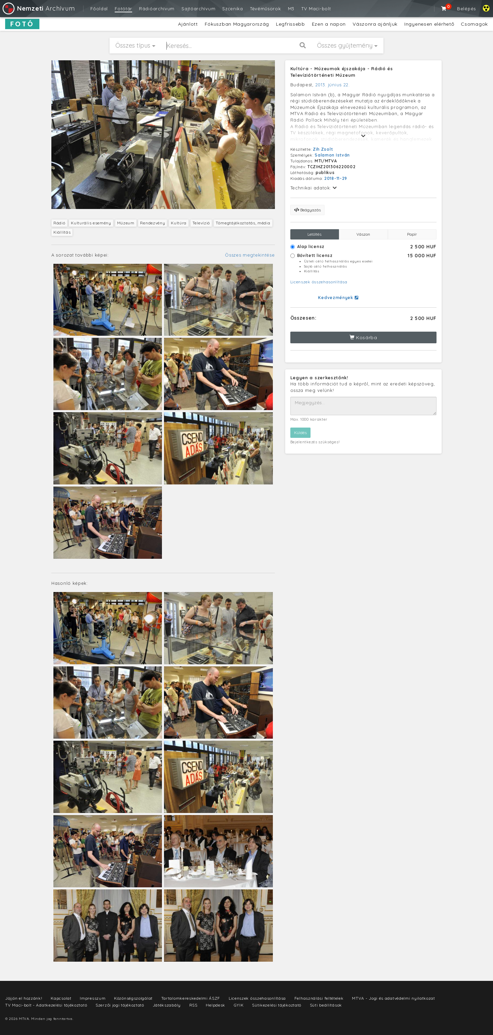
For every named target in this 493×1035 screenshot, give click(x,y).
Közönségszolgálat (133, 998)
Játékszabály (167, 1005)
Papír (412, 234)
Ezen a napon (329, 24)
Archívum (38, 8)
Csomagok (474, 24)
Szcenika (232, 8)
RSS (193, 1005)
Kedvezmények (338, 297)
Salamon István (332, 155)
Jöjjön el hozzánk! (23, 998)
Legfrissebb (290, 24)
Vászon (363, 234)
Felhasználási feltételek (319, 998)
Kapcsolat (61, 998)
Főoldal (99, 8)
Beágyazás (307, 209)
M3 (291, 8)
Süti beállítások (326, 1005)
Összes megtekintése (250, 255)
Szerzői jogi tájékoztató (120, 1005)
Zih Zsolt (323, 149)
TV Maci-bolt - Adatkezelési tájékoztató (46, 1005)
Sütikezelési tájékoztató (276, 1005)
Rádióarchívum (157, 8)
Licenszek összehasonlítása (318, 281)
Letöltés (314, 234)
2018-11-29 (335, 178)
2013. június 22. (332, 84)
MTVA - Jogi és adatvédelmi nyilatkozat (393, 998)
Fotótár (123, 8)
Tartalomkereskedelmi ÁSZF (190, 998)
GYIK (239, 1005)
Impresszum (92, 998)
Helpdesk (215, 1005)
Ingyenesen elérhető (429, 24)
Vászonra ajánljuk (375, 24)
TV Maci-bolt (316, 8)
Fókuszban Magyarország (237, 24)
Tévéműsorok (265, 8)
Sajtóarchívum (198, 8)
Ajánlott (188, 24)
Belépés (466, 8)
